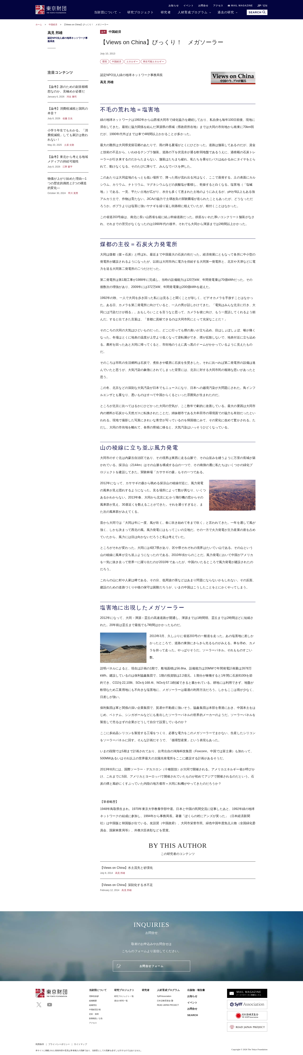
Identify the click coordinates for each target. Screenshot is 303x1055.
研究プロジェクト (140, 12)
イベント (188, 5)
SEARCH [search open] (257, 12)
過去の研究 (226, 12)
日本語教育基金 (165, 1001)
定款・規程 (94, 1014)
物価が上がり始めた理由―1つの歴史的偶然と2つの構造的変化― (68, 184)
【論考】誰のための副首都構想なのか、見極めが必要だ (68, 91)
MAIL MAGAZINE (240, 5)
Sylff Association (164, 996)
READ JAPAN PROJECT (168, 1005)
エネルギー (132, 61)
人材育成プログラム (193, 12)
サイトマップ (80, 1044)
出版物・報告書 (196, 990)
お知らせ (174, 5)
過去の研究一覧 (121, 1001)
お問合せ (203, 5)
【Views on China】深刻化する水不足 (177, 885)
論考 (103, 31)
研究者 (166, 12)
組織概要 (93, 1001)
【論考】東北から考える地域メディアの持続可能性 (68, 161)
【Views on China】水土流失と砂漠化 (177, 870)
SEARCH (192, 1015)
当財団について (105, 12)
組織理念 (93, 1005)
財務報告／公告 (96, 1018)
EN (265, 5)
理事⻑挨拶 (94, 996)
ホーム (39, 24)
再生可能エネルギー (153, 61)
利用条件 (40, 1044)
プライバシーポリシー (59, 1044)
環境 (104, 61)
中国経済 (53, 24)
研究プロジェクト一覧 (124, 996)
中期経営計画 (95, 1009)
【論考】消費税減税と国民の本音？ (68, 113)
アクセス (218, 5)
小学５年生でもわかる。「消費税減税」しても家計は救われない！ (68, 137)
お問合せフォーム (151, 966)
